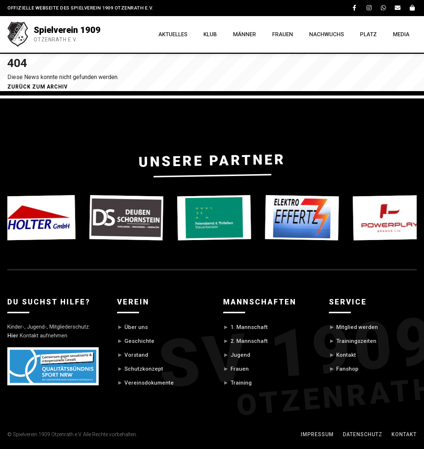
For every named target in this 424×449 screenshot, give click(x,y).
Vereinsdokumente (149, 382)
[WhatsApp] (383, 8)
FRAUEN (281, 34)
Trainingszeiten (356, 341)
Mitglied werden (357, 327)
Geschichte (139, 341)
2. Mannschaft (249, 341)
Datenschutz (362, 434)
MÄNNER (243, 34)
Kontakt (346, 354)
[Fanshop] (412, 8)
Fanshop (347, 368)
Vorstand (136, 354)
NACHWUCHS (325, 34)
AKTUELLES (170, 34)
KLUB (208, 34)
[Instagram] (369, 8)
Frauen (239, 368)
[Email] (398, 8)
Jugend (240, 354)
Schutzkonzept (143, 368)
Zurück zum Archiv (37, 87)
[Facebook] (355, 8)
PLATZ (368, 34)
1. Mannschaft (249, 327)
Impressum (317, 434)
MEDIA (401, 34)
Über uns (136, 327)
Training (241, 382)
